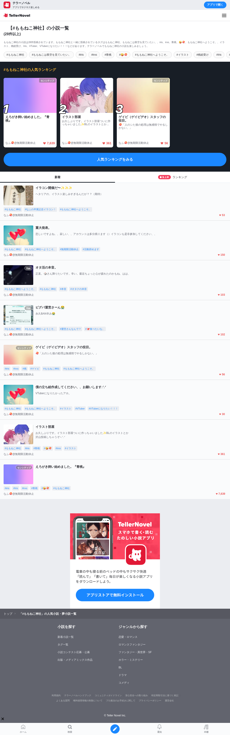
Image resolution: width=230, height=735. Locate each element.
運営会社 (169, 700)
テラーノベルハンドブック (77, 695)
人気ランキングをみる (115, 159)
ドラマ (123, 675)
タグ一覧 (63, 644)
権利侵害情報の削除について (87, 700)
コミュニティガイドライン (108, 695)
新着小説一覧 (66, 637)
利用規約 (56, 695)
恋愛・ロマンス (128, 637)
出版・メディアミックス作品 (75, 659)
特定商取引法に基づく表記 (164, 695)
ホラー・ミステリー (131, 659)
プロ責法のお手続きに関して (120, 700)
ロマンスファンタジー (132, 644)
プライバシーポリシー (150, 700)
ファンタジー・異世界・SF (135, 652)
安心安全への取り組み (136, 695)
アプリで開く (215, 4)
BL (120, 667)
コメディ (124, 682)
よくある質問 (63, 700)
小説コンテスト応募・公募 (74, 652)
